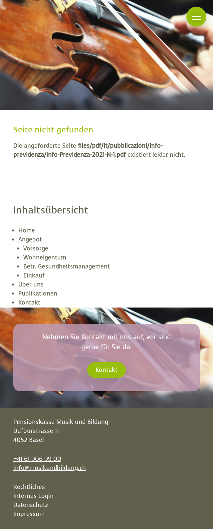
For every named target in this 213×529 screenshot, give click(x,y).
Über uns (31, 285)
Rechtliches (29, 487)
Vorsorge (35, 248)
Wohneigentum (44, 257)
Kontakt (29, 303)
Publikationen (37, 294)
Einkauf (34, 276)
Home (26, 230)
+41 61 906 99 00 (37, 459)
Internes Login (33, 496)
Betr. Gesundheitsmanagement (66, 266)
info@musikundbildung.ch (49, 468)
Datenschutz (30, 505)
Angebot (30, 239)
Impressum (29, 514)
